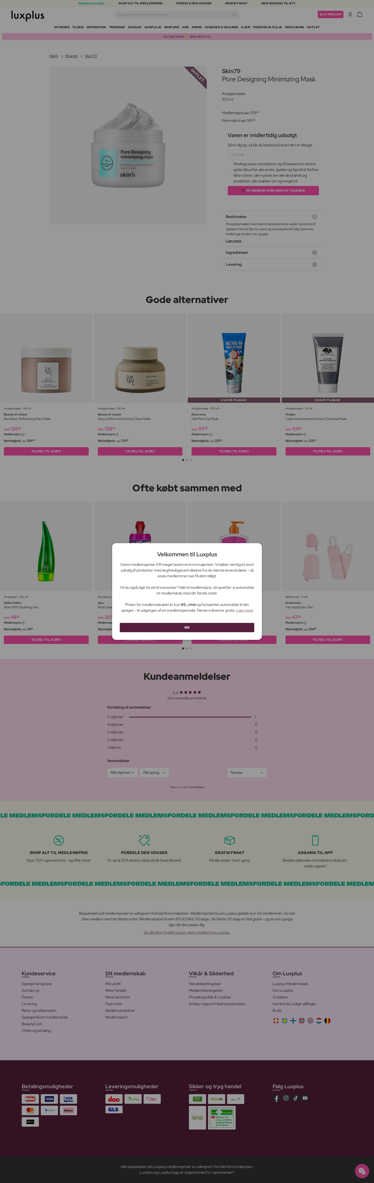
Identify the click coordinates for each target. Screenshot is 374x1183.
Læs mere (244, 610)
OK (187, 627)
